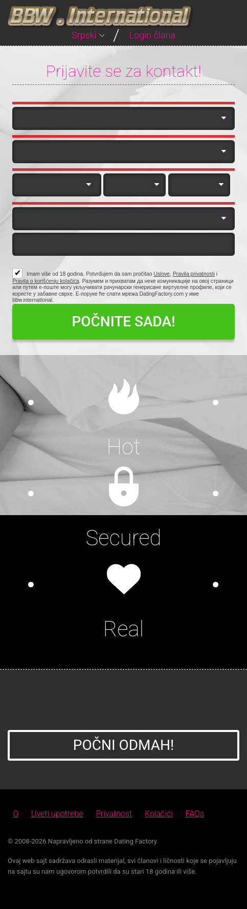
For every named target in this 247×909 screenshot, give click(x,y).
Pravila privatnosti (194, 274)
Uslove (161, 274)
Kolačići (159, 813)
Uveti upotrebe (57, 813)
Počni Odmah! (123, 745)
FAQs (195, 813)
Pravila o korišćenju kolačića (45, 281)
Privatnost (114, 813)
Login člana (152, 35)
